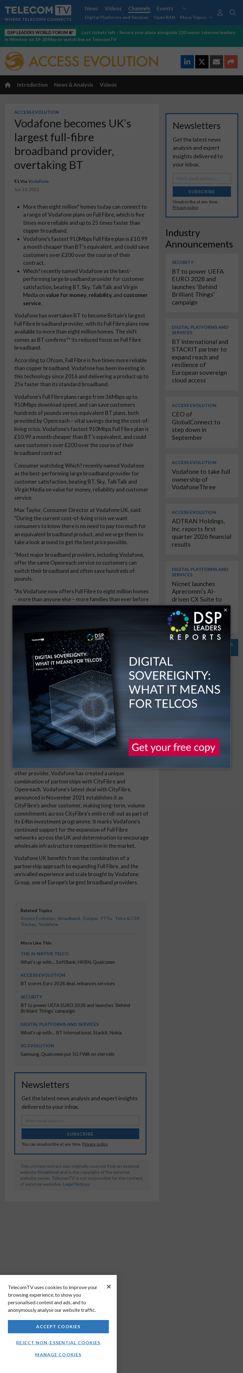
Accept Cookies (58, 1326)
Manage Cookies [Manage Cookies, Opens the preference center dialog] (58, 1354)
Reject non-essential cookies (58, 1342)
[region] (58, 1324)
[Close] (109, 1287)
